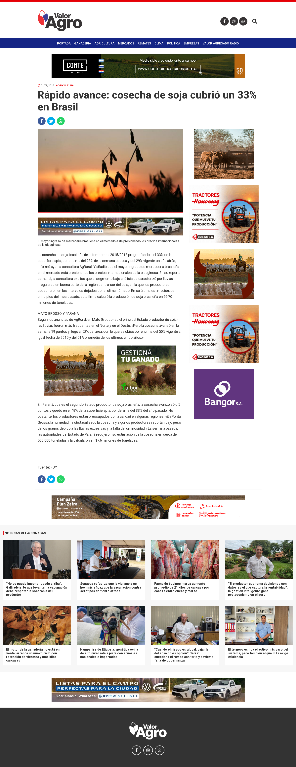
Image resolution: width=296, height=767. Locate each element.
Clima (158, 43)
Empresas (191, 43)
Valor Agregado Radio (221, 43)
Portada (64, 43)
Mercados (126, 43)
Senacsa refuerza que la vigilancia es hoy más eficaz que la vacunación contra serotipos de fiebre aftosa (110, 587)
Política (173, 43)
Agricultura (104, 43)
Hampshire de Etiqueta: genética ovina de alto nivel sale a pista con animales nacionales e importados (109, 653)
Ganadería (82, 43)
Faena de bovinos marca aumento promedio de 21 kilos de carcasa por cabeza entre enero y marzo (181, 587)
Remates (144, 43)
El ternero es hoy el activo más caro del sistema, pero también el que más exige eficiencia (258, 653)
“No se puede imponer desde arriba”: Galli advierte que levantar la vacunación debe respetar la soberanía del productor (36, 589)
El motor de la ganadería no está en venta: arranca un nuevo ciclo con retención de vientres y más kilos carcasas (33, 655)
